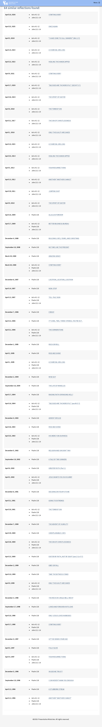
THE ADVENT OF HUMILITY (58, 524)
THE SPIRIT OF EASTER (57, 97)
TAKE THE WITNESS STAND (58, 574)
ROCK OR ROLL (54, 344)
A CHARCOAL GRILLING (57, 50)
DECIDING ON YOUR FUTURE (59, 492)
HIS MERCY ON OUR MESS (58, 436)
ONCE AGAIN (53, 26)
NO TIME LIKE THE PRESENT (59, 247)
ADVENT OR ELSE (55, 418)
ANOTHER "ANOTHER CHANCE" (60, 179)
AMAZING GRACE (55, 256)
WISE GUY (52, 377)
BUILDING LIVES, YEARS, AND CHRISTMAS (64, 238)
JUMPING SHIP (54, 191)
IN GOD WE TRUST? (56, 671)
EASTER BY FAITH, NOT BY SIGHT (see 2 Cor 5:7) (66, 557)
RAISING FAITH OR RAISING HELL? (61, 395)
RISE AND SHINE (55, 353)
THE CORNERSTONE (56, 330)
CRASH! (51, 312)
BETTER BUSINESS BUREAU (59, 224)
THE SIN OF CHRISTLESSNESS (60, 121)
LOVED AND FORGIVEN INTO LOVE (61, 607)
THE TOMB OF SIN (55, 109)
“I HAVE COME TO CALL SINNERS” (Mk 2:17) (64, 38)
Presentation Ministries (13, 3)
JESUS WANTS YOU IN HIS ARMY (60, 477)
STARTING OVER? (55, 15)
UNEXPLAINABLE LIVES (57, 533)
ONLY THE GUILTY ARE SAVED (59, 132)
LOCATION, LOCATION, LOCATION (61, 280)
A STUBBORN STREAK (56, 689)
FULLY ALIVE (53, 648)
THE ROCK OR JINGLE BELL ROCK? (61, 598)
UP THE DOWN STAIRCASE (58, 639)
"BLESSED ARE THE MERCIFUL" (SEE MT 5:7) (65, 85)
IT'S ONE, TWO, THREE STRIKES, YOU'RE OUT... (66, 321)
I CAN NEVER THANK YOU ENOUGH (61, 680)
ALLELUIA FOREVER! (56, 215)
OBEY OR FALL (54, 565)
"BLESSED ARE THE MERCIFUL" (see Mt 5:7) (64, 403)
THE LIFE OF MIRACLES (57, 386)
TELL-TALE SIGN (54, 297)
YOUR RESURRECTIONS (57, 168)
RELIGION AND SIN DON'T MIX (59, 450)
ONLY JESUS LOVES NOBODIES (60, 616)
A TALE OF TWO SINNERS (58, 459)
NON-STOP (53, 288)
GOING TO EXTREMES (56, 501)
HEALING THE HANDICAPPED (59, 62)
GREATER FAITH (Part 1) (57, 468)
